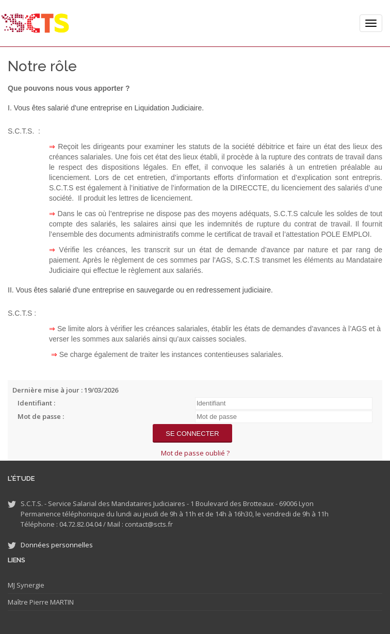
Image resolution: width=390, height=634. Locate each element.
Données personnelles (57, 544)
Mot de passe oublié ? (195, 453)
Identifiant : (36, 403)
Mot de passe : (41, 416)
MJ (11, 585)
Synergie (29, 585)
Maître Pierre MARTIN (41, 602)
